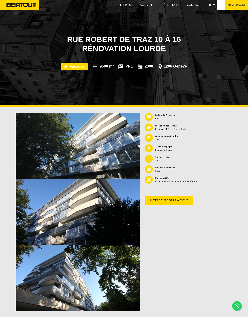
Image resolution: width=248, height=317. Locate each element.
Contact (194, 4)
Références (170, 4)
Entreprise (124, 4)
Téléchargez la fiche (169, 200)
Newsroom (236, 4)
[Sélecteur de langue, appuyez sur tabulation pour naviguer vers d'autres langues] (212, 5)
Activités (147, 4)
